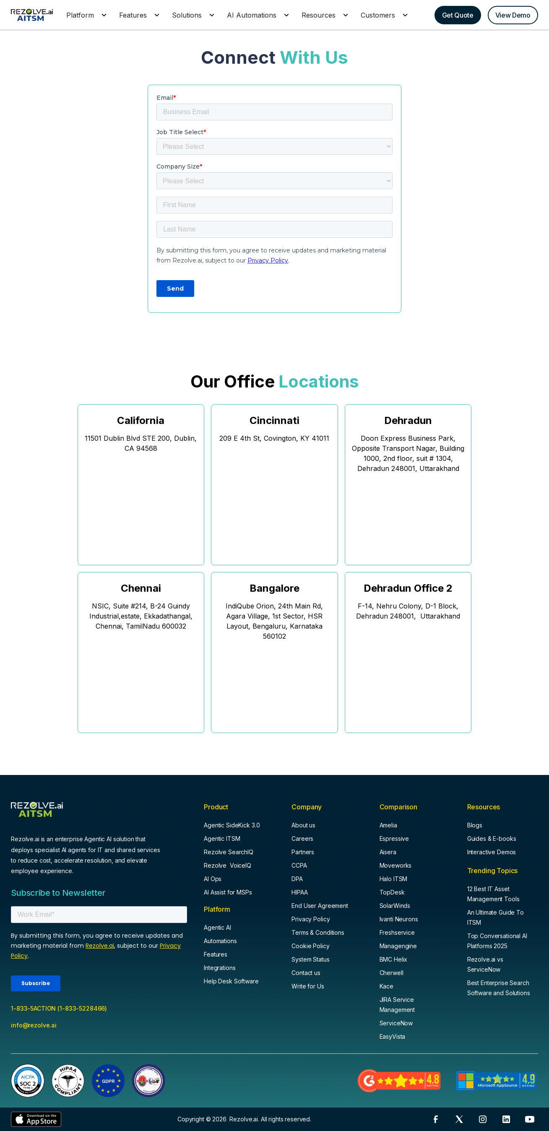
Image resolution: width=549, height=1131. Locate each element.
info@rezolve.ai (34, 1025)
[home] (32, 15)
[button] (85, 15)
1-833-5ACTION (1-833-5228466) (59, 1008)
